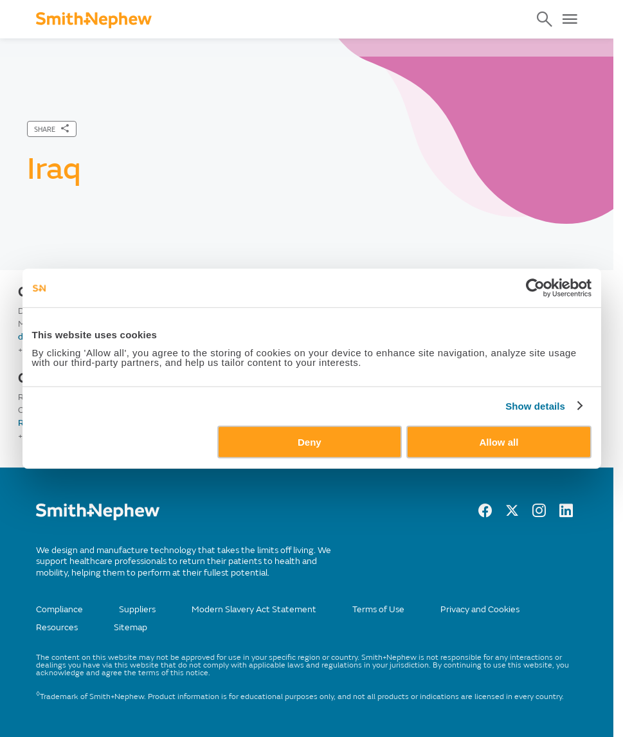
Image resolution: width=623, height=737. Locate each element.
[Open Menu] (569, 19)
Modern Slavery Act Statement (254, 609)
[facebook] (485, 514)
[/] (97, 517)
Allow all (499, 441)
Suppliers (137, 609)
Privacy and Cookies (479, 609)
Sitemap (130, 627)
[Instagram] (539, 514)
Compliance (59, 609)
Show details (535, 406)
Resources (57, 627)
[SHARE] (52, 129)
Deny (309, 441)
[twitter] (512, 514)
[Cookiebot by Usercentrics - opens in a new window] (535, 288)
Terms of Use (378, 609)
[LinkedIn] (566, 514)
